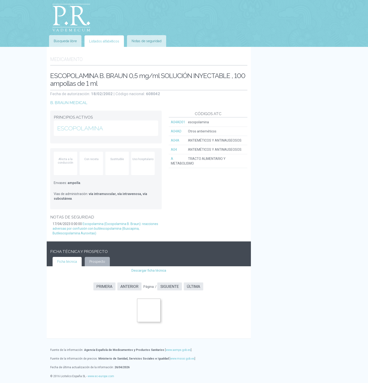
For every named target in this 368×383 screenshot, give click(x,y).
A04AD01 (178, 122)
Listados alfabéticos (104, 41)
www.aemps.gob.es (178, 350)
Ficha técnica (67, 261)
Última (193, 286)
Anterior (129, 286)
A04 (174, 149)
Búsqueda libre (65, 41)
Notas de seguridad (146, 41)
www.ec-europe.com (101, 376)
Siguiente (169, 286)
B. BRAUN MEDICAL (68, 102)
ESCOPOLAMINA (80, 128)
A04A (175, 140)
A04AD (176, 131)
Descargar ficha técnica (148, 270)
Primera (104, 286)
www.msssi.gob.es (182, 358)
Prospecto (97, 261)
